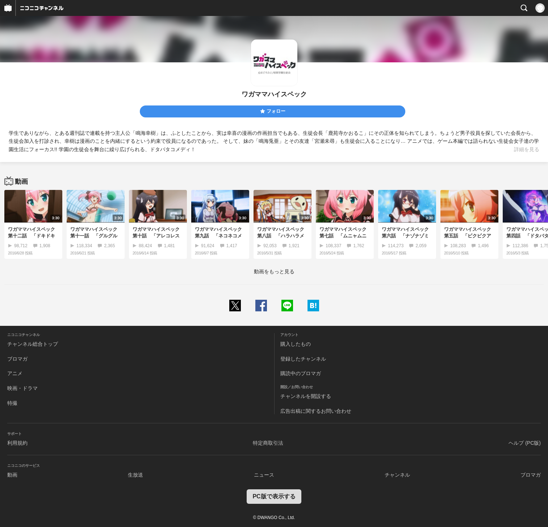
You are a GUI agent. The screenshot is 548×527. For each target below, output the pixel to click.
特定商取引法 (268, 443)
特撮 (12, 403)
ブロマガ (17, 359)
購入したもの (295, 344)
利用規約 (17, 443)
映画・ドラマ (22, 388)
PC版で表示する (273, 496)
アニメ (14, 373)
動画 (12, 475)
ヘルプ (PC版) (525, 443)
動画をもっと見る (274, 271)
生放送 (135, 475)
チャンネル (397, 475)
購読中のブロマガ (300, 373)
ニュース (264, 475)
